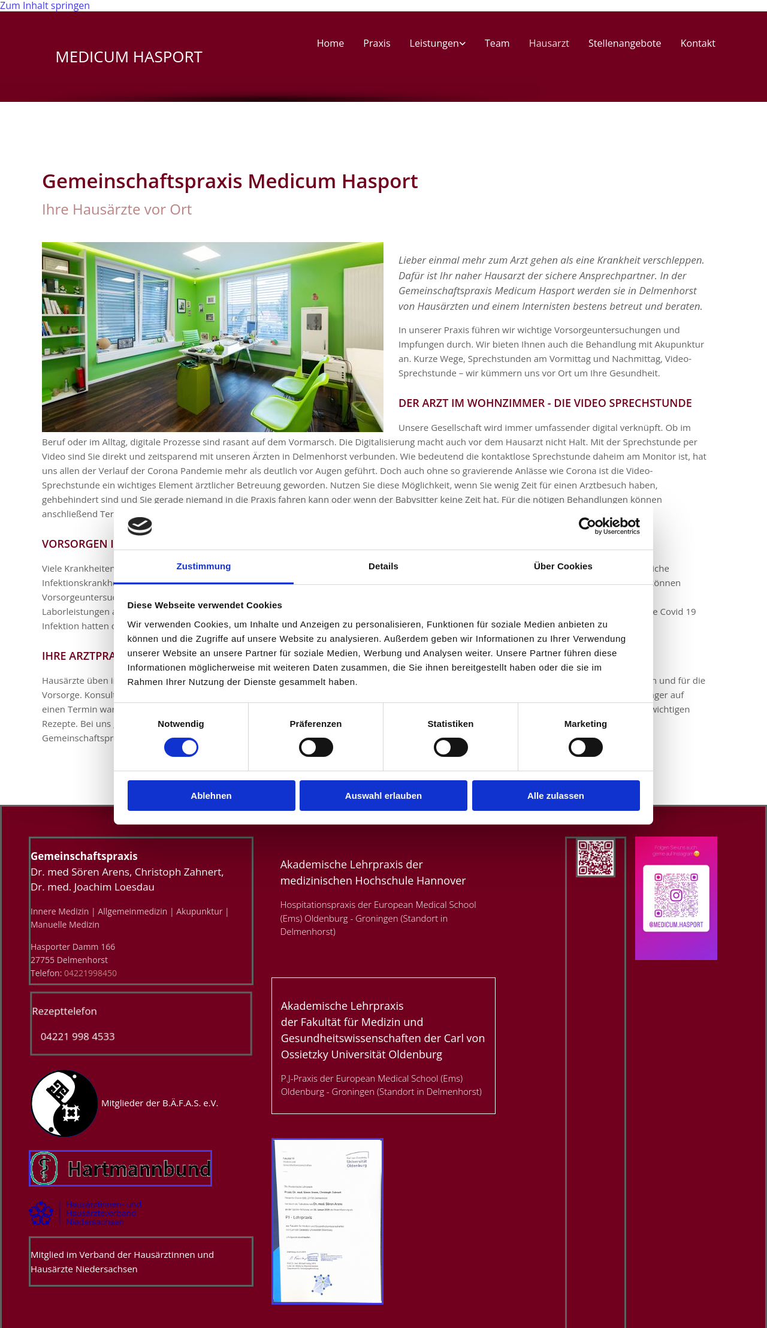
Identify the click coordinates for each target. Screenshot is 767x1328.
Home (332, 44)
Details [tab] (383, 566)
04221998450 (90, 973)
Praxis (378, 44)
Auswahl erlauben (383, 795)
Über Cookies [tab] (563, 566)
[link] (438, 46)
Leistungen (435, 44)
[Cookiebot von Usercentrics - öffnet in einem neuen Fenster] (587, 526)
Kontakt (698, 44)
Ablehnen (211, 795)
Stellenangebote (625, 44)
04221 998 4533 (73, 1037)
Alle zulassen (555, 795)
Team (498, 44)
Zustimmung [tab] (204, 566)
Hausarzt (550, 44)
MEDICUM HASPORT (122, 56)
